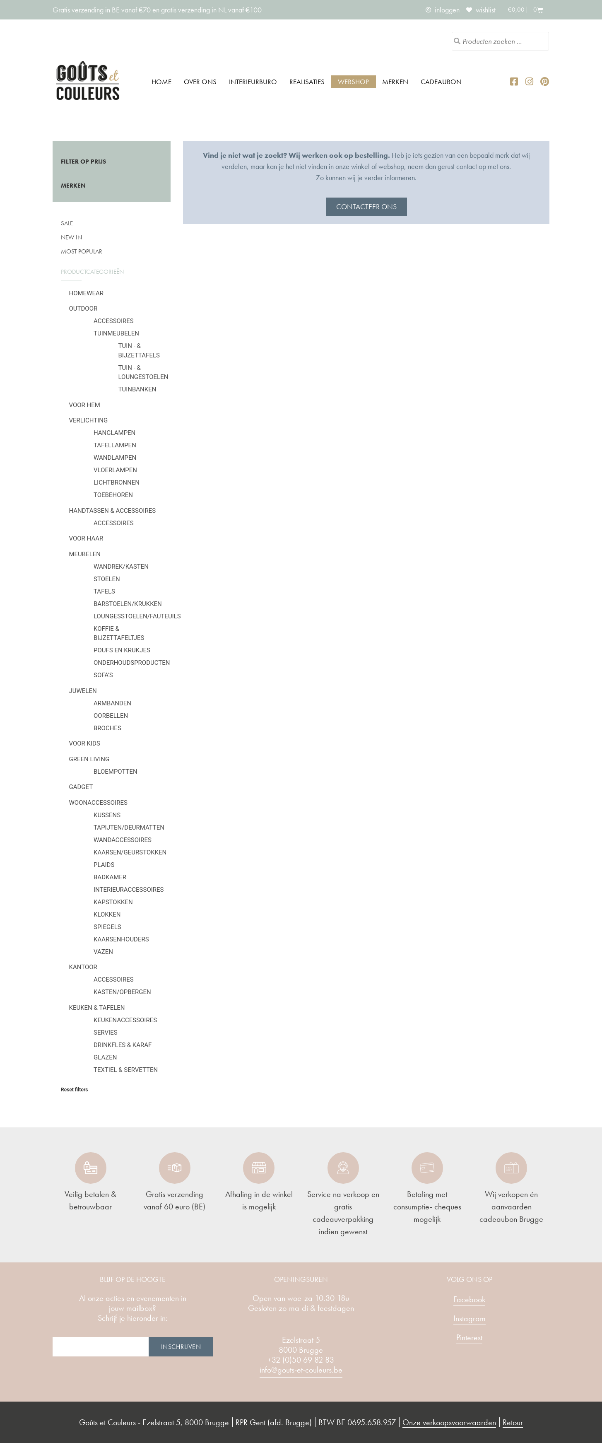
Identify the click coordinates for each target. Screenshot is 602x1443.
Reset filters (74, 1090)
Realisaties (307, 81)
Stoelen (107, 579)
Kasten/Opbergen (122, 992)
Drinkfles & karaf (123, 1045)
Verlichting (88, 420)
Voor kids (84, 743)
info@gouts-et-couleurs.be (301, 1369)
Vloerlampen (115, 470)
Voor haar (86, 538)
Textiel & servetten (126, 1070)
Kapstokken (113, 902)
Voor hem (84, 405)
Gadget (81, 787)
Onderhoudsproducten (132, 662)
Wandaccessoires (123, 840)
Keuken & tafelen (97, 1007)
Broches (107, 728)
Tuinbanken (137, 389)
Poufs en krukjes (122, 650)
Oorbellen (111, 715)
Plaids (104, 865)
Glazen (105, 1057)
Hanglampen (114, 433)
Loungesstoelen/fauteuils (137, 616)
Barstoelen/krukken (128, 604)
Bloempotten (115, 771)
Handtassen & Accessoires (112, 510)
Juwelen (83, 691)
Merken (395, 81)
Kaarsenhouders (121, 939)
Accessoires (114, 321)
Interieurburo (253, 81)
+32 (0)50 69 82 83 (300, 1359)
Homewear (86, 293)
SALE (67, 223)
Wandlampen (115, 457)
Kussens (107, 815)
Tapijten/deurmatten (129, 827)
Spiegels (107, 927)
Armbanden (112, 703)
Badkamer (110, 877)
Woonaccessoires (98, 802)
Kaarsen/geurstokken (130, 852)
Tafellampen (115, 445)
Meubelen (85, 554)
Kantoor (83, 967)
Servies (106, 1032)
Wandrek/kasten (121, 566)
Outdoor (83, 308)
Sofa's (103, 675)
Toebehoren (113, 495)
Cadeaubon (441, 81)
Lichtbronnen (117, 482)
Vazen (103, 952)
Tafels (104, 591)
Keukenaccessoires (125, 1020)
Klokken (107, 914)
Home (161, 81)
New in (71, 237)
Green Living (89, 759)
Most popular (81, 251)
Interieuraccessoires (129, 889)
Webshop (353, 81)
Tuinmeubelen (116, 333)
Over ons (200, 81)
